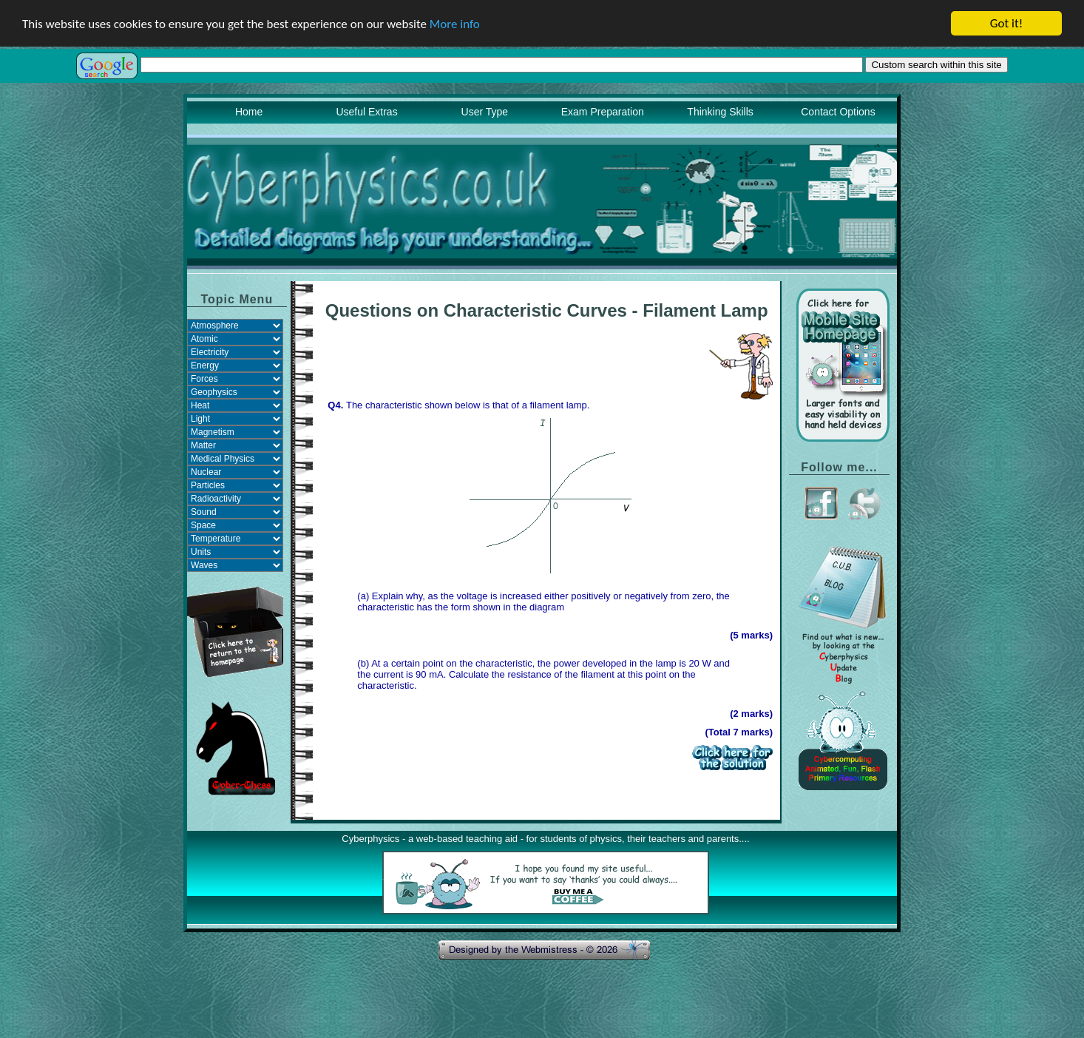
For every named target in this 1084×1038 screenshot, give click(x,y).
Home (248, 112)
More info (455, 24)
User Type (485, 112)
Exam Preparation (602, 112)
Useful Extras (366, 112)
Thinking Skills (720, 112)
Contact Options (838, 112)
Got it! (1006, 23)
